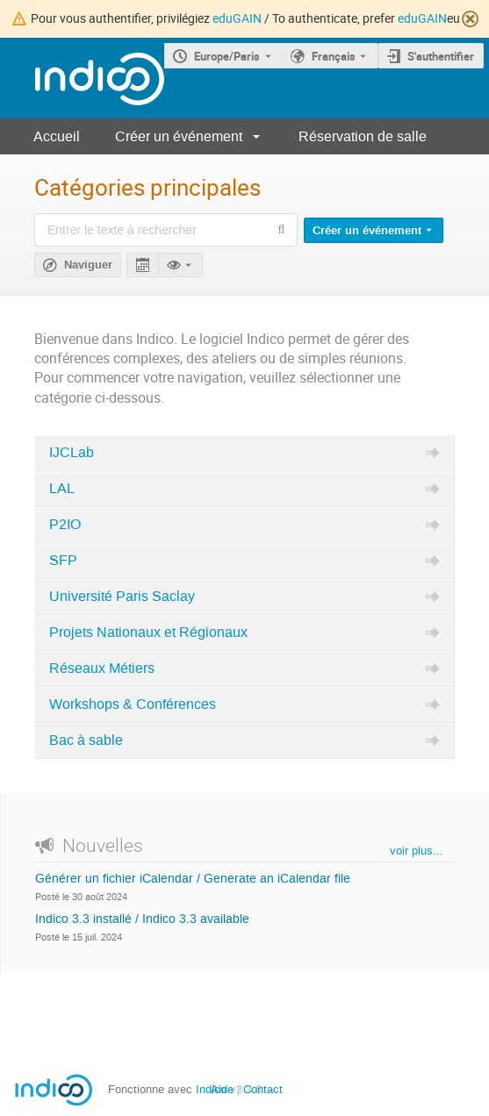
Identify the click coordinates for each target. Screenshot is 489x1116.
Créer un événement (178, 136)
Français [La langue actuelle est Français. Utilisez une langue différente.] (334, 56)
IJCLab (71, 452)
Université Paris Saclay (122, 596)
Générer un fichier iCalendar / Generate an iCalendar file (192, 879)
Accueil (56, 136)
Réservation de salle (362, 136)
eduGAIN (237, 18)
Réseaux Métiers (102, 668)
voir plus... (416, 850)
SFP (63, 560)
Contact (263, 1089)
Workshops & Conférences (132, 704)
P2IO (65, 524)
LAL (62, 488)
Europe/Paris (227, 56)
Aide (222, 1089)
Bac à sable (86, 740)
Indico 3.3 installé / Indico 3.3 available (142, 919)
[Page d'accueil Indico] (82, 78)
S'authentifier (440, 56)
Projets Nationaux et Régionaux (148, 632)
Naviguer (88, 265)
